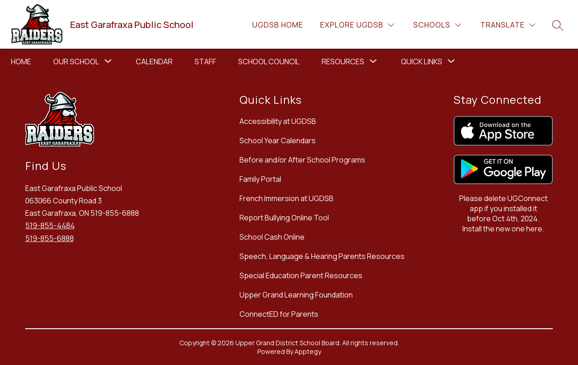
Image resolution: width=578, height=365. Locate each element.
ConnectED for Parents (278, 314)
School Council (269, 61)
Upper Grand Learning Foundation (296, 295)
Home (21, 61)
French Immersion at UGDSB (286, 198)
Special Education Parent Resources (300, 275)
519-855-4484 (50, 225)
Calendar (154, 61)
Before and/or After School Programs (302, 160)
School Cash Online (272, 237)
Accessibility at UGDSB (277, 121)
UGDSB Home (277, 25)
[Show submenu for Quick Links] (421, 61)
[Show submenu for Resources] (343, 61)
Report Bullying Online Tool (284, 218)
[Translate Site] (508, 25)
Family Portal (260, 179)
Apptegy (308, 351)
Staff (205, 61)
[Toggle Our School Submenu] (108, 61)
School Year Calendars (277, 140)
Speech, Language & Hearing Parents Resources (322, 256)
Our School (76, 61)
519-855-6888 (49, 238)
